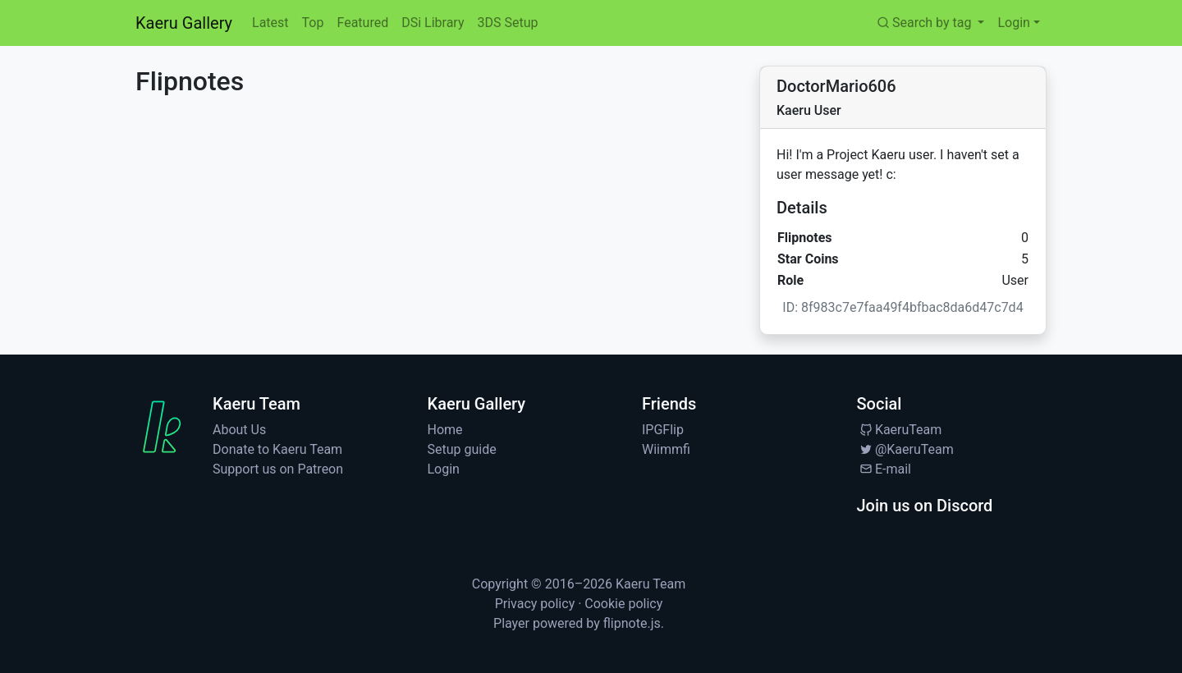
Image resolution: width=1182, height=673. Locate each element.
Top (313, 22)
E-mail (884, 469)
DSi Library (432, 22)
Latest (270, 22)
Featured (362, 22)
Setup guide (462, 449)
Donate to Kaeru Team (277, 449)
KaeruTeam (899, 429)
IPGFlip (663, 429)
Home (445, 429)
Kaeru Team (650, 584)
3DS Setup (507, 22)
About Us (239, 429)
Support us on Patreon (278, 469)
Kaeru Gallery (183, 23)
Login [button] (1013, 22)
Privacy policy (535, 603)
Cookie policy (623, 603)
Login (444, 469)
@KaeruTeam (905, 449)
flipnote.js (632, 623)
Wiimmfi (666, 449)
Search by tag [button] (924, 22)
